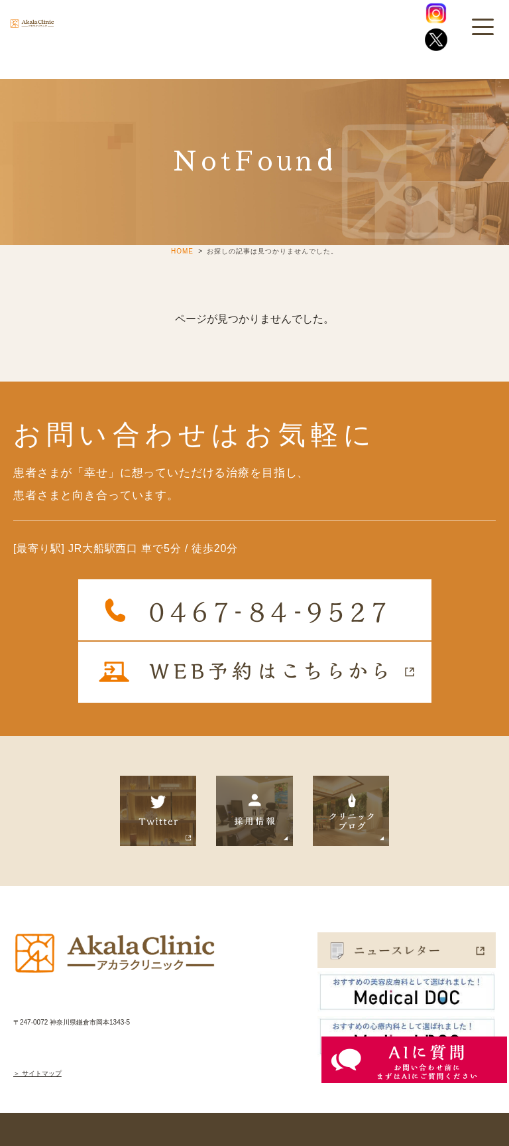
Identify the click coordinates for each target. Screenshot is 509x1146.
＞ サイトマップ (37, 1073)
